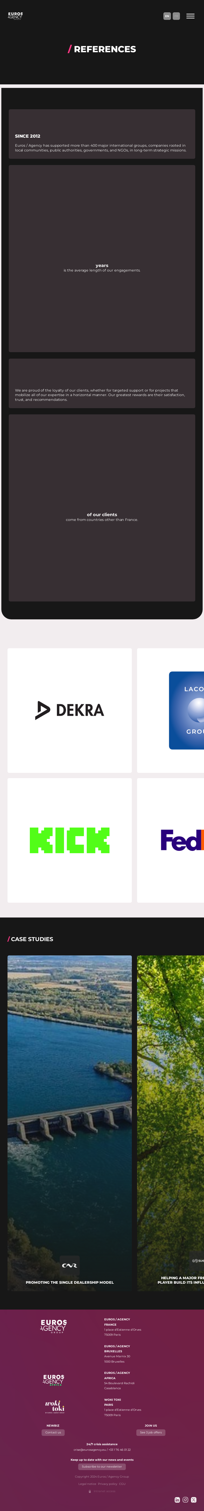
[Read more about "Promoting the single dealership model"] (70, 1123)
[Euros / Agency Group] (15, 16)
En (167, 16)
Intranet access (104, 1491)
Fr (176, 16)
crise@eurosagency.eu (90, 1449)
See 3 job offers (151, 1432)
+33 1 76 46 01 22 (120, 1449)
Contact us (53, 1432)
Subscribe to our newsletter (102, 1467)
